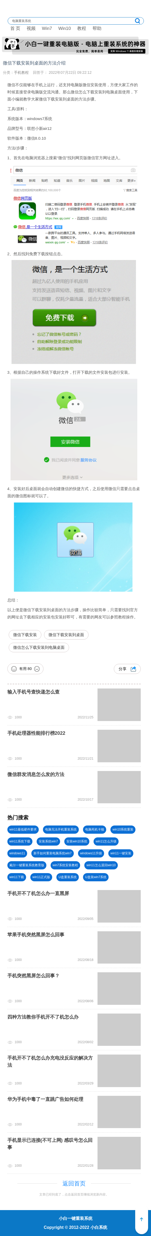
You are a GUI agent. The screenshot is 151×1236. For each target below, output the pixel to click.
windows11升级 (91, 853)
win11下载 (16, 877)
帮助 (96, 28)
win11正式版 (41, 877)
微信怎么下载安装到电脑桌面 (39, 647)
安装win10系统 (76, 841)
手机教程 (21, 72)
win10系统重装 (123, 829)
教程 (81, 28)
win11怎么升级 (106, 841)
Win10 (64, 28)
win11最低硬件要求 (23, 829)
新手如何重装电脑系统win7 (52, 853)
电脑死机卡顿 (94, 829)
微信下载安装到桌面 (66, 634)
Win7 (47, 28)
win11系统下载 (19, 841)
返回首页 (74, 1183)
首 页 (15, 28)
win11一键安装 (120, 853)
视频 (31, 28)
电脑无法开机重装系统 (61, 829)
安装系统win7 (48, 841)
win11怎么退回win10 (101, 865)
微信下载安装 (25, 634)
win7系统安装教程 (65, 865)
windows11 (17, 853)
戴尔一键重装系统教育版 (26, 865)
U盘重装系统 (68, 877)
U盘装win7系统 (95, 877)
